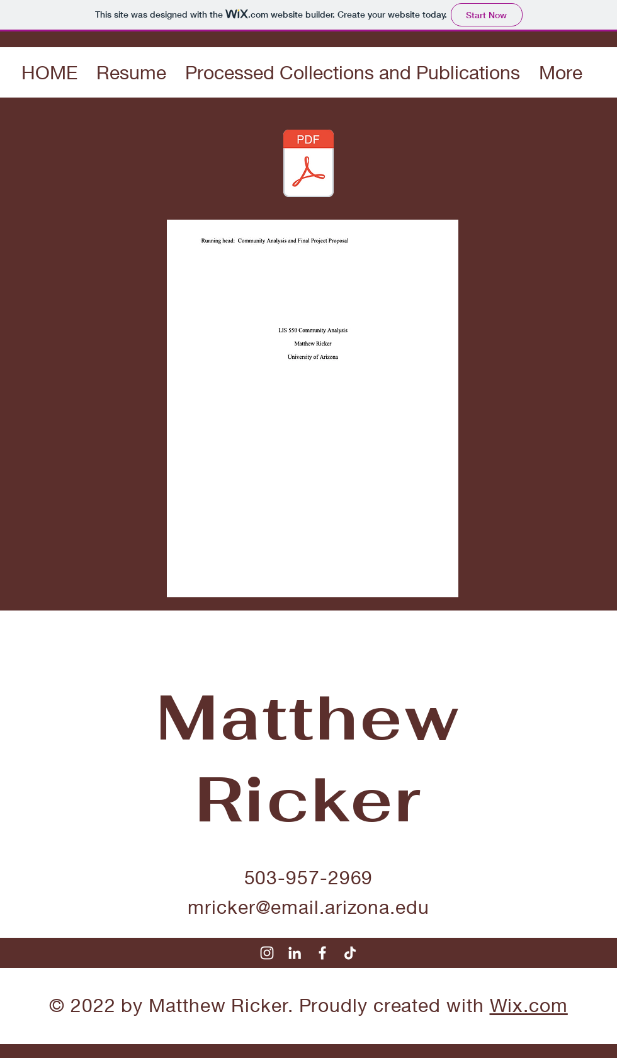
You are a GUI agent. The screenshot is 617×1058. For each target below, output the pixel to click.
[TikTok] (350, 953)
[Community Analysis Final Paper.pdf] (308, 165)
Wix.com (529, 1005)
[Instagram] (267, 953)
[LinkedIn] (294, 953)
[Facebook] (322, 953)
